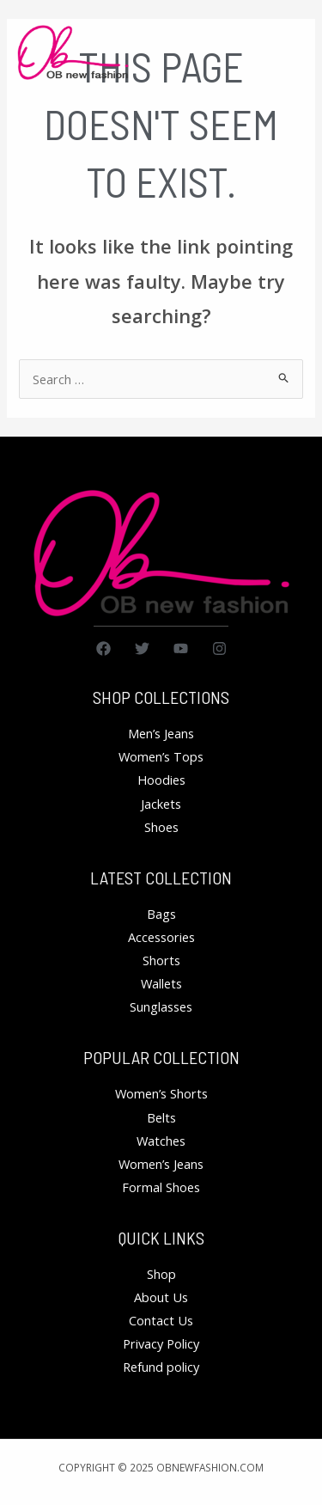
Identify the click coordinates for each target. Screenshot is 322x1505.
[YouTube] (180, 648)
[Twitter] (142, 648)
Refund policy (161, 1366)
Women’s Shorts (161, 1093)
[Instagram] (219, 648)
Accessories (161, 936)
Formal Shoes (161, 1187)
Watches (161, 1140)
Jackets (161, 803)
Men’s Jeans (161, 733)
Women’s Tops (161, 756)
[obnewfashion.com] (73, 53)
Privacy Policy (161, 1343)
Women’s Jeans (161, 1163)
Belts (161, 1117)
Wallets (161, 983)
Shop (161, 1273)
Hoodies (161, 779)
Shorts (161, 960)
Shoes (161, 826)
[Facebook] (103, 648)
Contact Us (161, 1320)
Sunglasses (161, 1006)
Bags (161, 913)
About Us (161, 1297)
